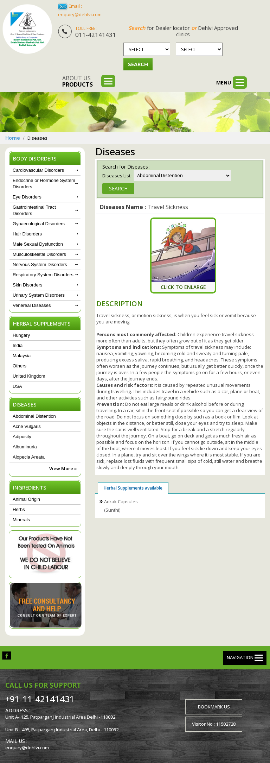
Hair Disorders (27, 234)
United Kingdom (29, 376)
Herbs (19, 509)
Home (12, 137)
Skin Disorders (28, 285)
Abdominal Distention (34, 416)
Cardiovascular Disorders (38, 170)
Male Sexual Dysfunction (38, 244)
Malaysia (22, 355)
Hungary (21, 335)
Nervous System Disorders (40, 264)
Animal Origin (26, 499)
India (17, 345)
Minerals (21, 519)
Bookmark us (214, 707)
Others (19, 365)
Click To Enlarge (183, 286)
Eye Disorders (27, 197)
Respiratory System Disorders (43, 274)
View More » (63, 468)
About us (77, 81)
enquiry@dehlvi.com (80, 14)
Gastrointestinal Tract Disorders (34, 210)
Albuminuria (25, 446)
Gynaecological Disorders (39, 223)
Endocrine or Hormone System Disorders (44, 183)
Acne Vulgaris (27, 426)
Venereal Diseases (32, 305)
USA (17, 386)
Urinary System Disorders (39, 295)
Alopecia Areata (29, 457)
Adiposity (22, 436)
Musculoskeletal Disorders (39, 254)
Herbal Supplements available (133, 488)
